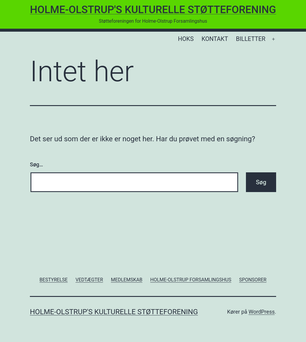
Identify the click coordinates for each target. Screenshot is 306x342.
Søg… (36, 164)
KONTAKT (214, 38)
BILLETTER (250, 38)
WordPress (262, 312)
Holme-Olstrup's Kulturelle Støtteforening (153, 10)
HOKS (186, 38)
